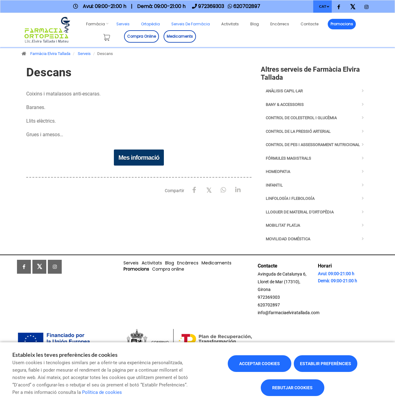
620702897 (269, 304)
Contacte (309, 24)
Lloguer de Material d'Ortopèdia (300, 212)
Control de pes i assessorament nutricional (313, 144)
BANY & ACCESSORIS (285, 104)
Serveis (123, 24)
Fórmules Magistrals (288, 158)
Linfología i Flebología (290, 198)
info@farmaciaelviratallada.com (288, 312)
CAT (322, 6)
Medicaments (180, 36)
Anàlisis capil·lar (284, 91)
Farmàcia (95, 24)
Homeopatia (278, 171)
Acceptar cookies (259, 363)
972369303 (269, 297)
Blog (254, 24)
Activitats (230, 24)
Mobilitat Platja (283, 225)
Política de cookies (102, 392)
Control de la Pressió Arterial (298, 131)
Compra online (141, 36)
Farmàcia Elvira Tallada (50, 53)
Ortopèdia (150, 24)
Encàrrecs (279, 24)
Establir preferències (325, 363)
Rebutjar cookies (292, 387)
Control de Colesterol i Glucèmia (301, 118)
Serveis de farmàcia (190, 24)
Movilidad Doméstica (288, 239)
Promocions (342, 24)
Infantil (274, 185)
